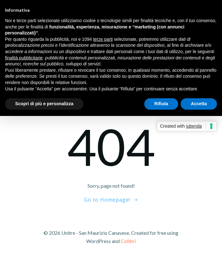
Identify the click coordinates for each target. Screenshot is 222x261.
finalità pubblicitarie (24, 57)
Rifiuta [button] (161, 103)
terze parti (103, 39)
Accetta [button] (199, 103)
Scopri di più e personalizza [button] (44, 103)
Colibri (128, 241)
